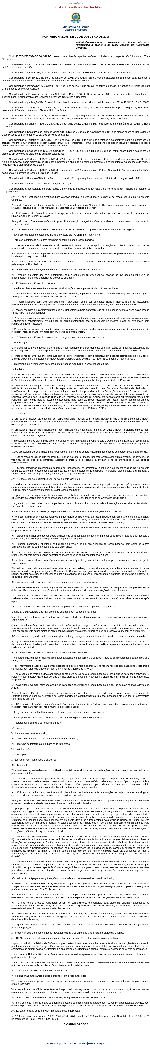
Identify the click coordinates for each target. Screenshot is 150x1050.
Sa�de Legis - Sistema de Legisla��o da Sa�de (76, 1043)
